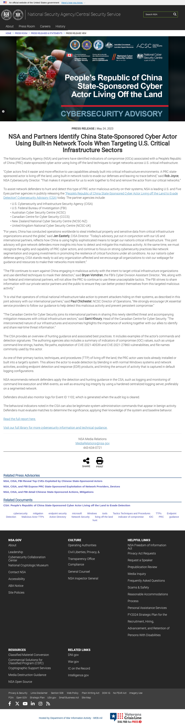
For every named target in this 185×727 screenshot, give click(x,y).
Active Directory (55, 516)
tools (102, 513)
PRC (159, 516)
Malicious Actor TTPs (30, 516)
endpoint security (55, 513)
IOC (148, 516)
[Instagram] (40, 704)
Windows (89, 513)
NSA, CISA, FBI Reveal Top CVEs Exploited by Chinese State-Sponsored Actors (52, 481)
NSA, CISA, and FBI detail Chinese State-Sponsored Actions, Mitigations (48, 491)
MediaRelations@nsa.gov (93, 443)
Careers (45, 26)
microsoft (74, 513)
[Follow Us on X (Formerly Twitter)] (17, 704)
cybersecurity (18, 513)
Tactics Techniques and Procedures (129, 513)
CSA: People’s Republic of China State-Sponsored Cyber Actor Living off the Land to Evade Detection (66, 505)
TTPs (156, 513)
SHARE (86, 462)
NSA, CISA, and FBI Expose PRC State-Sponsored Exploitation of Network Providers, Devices (61, 486)
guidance (172, 516)
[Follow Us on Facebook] (10, 704)
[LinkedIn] (33, 704)
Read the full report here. (19, 419)
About (10, 26)
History (60, 26)
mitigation (35, 513)
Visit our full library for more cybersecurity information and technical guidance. (55, 427)
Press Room (27, 26)
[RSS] (48, 704)
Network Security (78, 516)
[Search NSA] (157, 14)
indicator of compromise (129, 516)
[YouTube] (25, 704)
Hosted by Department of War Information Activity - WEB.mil (70, 718)
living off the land (101, 516)
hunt (92, 520)
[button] (73, 2)
